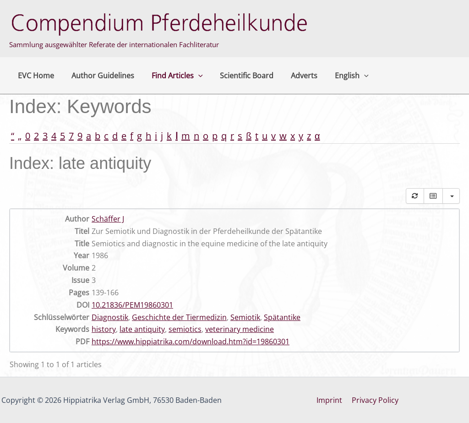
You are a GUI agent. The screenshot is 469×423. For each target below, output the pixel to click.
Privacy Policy (374, 400)
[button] (191, 75)
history (104, 329)
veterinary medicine (239, 329)
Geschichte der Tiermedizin (179, 317)
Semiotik (245, 317)
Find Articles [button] (170, 75)
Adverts (292, 75)
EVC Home (34, 75)
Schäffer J (108, 219)
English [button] (337, 75)
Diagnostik (110, 317)
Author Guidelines (98, 75)
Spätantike (282, 317)
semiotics (185, 329)
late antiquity (142, 329)
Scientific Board (237, 75)
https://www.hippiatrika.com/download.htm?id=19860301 (190, 341)
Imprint (331, 400)
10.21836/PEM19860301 (132, 305)
